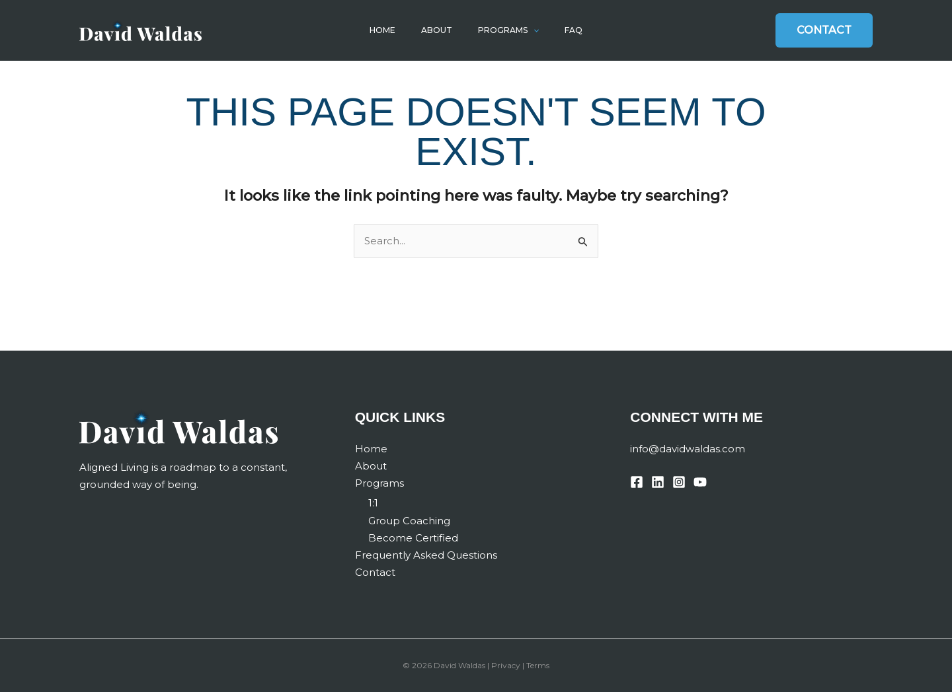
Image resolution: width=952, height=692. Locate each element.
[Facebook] (636, 482)
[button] (530, 30)
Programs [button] (505, 30)
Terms (537, 665)
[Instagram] (679, 482)
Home (391, 30)
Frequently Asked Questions (426, 555)
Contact (375, 572)
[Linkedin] (657, 482)
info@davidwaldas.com (687, 448)
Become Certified (413, 538)
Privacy (505, 665)
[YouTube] (700, 482)
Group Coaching (409, 520)
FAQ (565, 30)
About (439, 30)
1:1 (373, 503)
